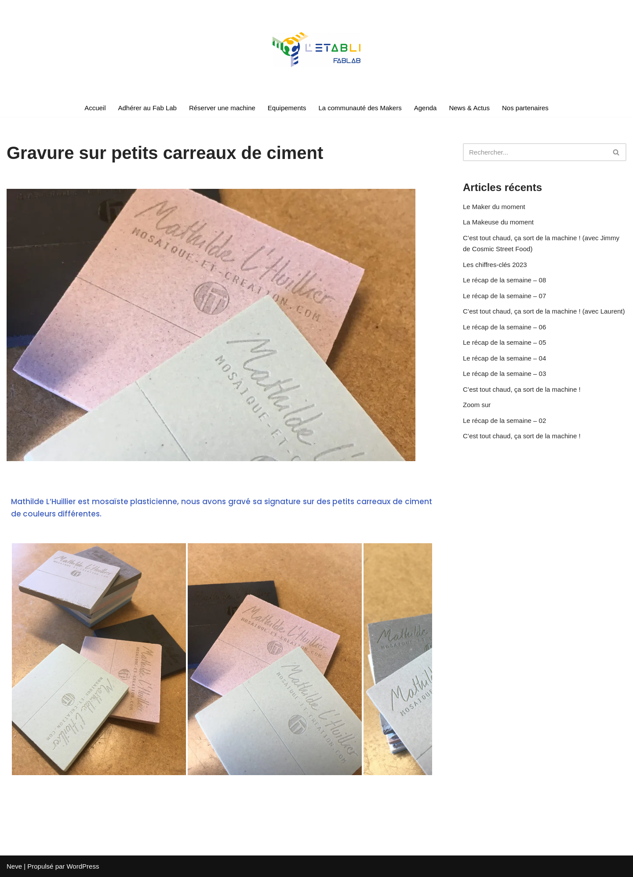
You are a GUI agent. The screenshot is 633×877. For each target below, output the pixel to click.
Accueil (95, 108)
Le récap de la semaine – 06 (504, 327)
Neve (14, 866)
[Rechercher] (535, 152)
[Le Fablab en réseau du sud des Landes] (316, 49)
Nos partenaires (525, 108)
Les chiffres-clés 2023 (495, 264)
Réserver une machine (222, 108)
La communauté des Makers (359, 108)
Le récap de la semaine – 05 (504, 342)
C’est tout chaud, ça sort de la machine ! (522, 389)
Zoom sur (477, 404)
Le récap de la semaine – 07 (504, 296)
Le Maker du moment (494, 206)
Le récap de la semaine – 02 (504, 420)
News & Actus (469, 108)
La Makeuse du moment (498, 222)
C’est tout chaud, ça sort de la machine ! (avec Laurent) (544, 311)
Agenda (425, 108)
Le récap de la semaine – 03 (504, 373)
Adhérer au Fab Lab (147, 108)
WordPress (82, 866)
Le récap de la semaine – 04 (504, 358)
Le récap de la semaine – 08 (504, 280)
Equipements (287, 108)
